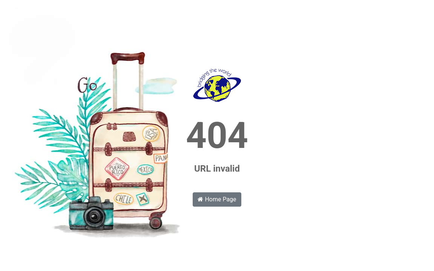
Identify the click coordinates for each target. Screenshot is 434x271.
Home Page (217, 199)
